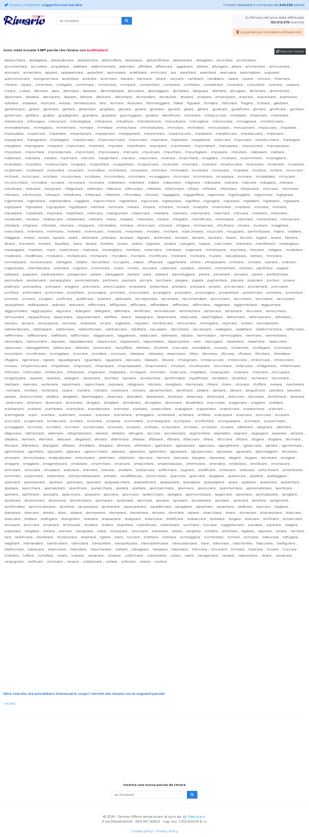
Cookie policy (142, 831)
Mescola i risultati (290, 51)
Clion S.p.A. (197, 816)
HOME (10, 704)
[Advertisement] (132, 595)
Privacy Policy (167, 831)
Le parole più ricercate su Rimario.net (268, 32)
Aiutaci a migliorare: (43, 5)
